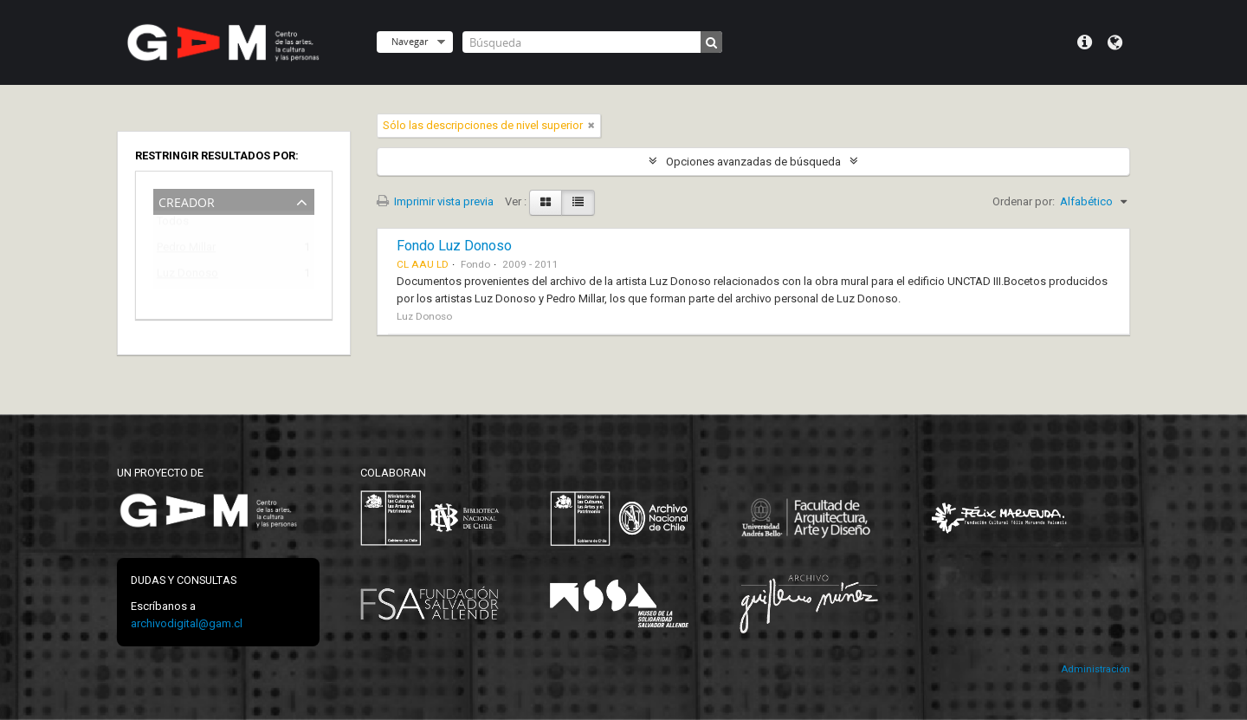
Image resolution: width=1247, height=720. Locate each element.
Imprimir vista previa (435, 201)
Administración (1095, 669)
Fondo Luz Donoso (454, 245)
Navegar (409, 41)
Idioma (1115, 42)
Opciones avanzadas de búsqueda (753, 161)
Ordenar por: (1023, 201)
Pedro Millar (186, 250)
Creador (186, 200)
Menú (1084, 42)
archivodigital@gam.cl (186, 623)
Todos (173, 224)
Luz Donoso (187, 276)
